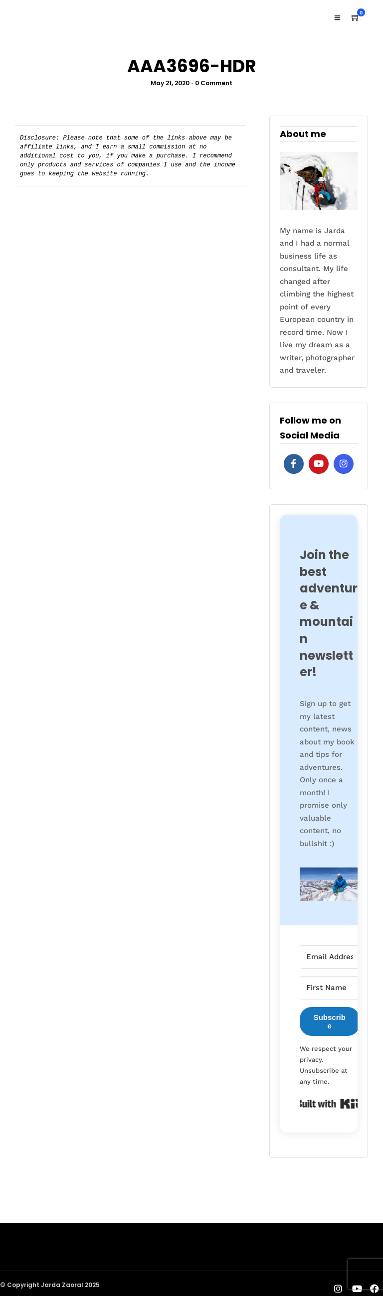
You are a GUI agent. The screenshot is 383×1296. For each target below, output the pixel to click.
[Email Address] (330, 957)
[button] (330, 886)
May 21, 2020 (170, 83)
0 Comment (213, 83)
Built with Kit (330, 1104)
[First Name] (330, 988)
